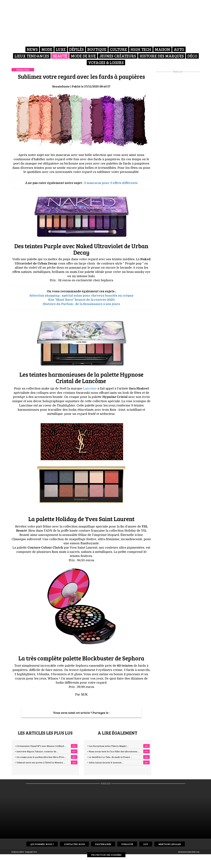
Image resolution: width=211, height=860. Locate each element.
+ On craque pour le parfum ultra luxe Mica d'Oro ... (40, 757)
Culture (118, 49)
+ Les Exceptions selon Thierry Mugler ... (108, 746)
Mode (46, 49)
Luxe (61, 49)
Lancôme (90, 388)
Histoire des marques (162, 56)
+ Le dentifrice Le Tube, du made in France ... (109, 757)
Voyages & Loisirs (106, 62)
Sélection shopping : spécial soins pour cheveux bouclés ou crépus (81, 295)
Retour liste (22, 69)
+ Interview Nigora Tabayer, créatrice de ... (36, 751)
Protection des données (106, 854)
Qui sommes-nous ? (42, 844)
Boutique (96, 49)
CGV (145, 844)
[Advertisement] (177, 122)
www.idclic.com (193, 852)
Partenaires (103, 844)
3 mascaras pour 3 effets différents (111, 183)
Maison (162, 49)
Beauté (60, 56)
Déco (192, 56)
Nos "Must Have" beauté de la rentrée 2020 (81, 299)
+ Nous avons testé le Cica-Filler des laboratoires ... (113, 751)
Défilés (76, 49)
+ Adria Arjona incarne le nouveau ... (105, 763)
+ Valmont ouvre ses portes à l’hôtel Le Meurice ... (40, 763)
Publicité (127, 844)
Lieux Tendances (32, 56)
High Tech (141, 49)
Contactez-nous (74, 844)
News (32, 49)
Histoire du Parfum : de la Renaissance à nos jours (81, 304)
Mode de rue (83, 56)
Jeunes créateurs (117, 56)
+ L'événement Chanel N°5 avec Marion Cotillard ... (40, 746)
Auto (179, 49)
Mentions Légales (169, 844)
